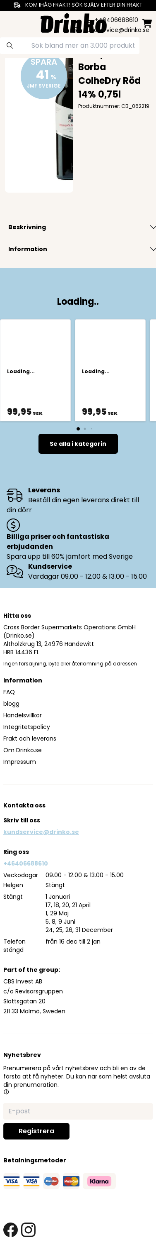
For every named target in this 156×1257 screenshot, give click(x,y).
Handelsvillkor (22, 715)
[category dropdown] (9, 22)
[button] (6, 1092)
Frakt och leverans (29, 738)
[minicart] (147, 23)
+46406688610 (25, 863)
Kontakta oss (24, 805)
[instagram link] (28, 1230)
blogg (11, 703)
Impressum (19, 762)
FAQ (9, 692)
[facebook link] (10, 1230)
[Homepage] (74, 22)
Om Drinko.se (22, 750)
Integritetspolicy (26, 727)
